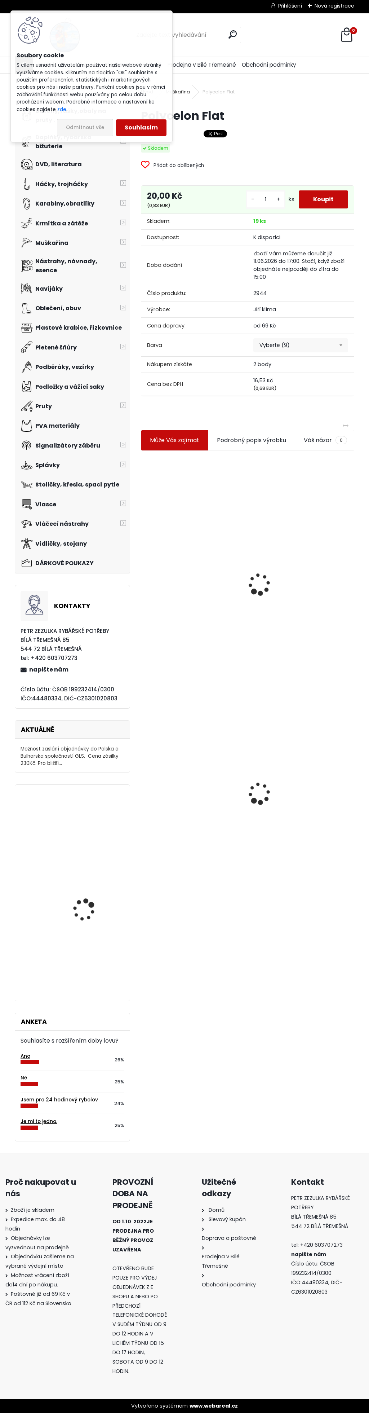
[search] (232, 34)
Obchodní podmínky (269, 65)
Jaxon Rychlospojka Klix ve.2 (92, 890)
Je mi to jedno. (39, 1121)
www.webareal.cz (214, 1405)
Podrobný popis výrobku (251, 440)
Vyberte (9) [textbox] (274, 345)
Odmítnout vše (85, 127)
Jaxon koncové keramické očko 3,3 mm (190, 546)
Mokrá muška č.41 (279, 795)
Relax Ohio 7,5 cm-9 (87, 950)
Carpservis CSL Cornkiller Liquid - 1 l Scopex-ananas (87, 825)
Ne (24, 1077)
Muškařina (178, 91)
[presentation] (144, 567)
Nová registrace (334, 5)
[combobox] (300, 345)
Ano (25, 1056)
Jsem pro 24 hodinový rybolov (59, 1099)
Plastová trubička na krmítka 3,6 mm (301, 545)
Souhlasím (141, 127)
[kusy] (265, 199)
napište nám (48, 669)
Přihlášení (290, 5)
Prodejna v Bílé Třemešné (202, 65)
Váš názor (325, 440)
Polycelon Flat (165, 759)
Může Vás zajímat (174, 440)
